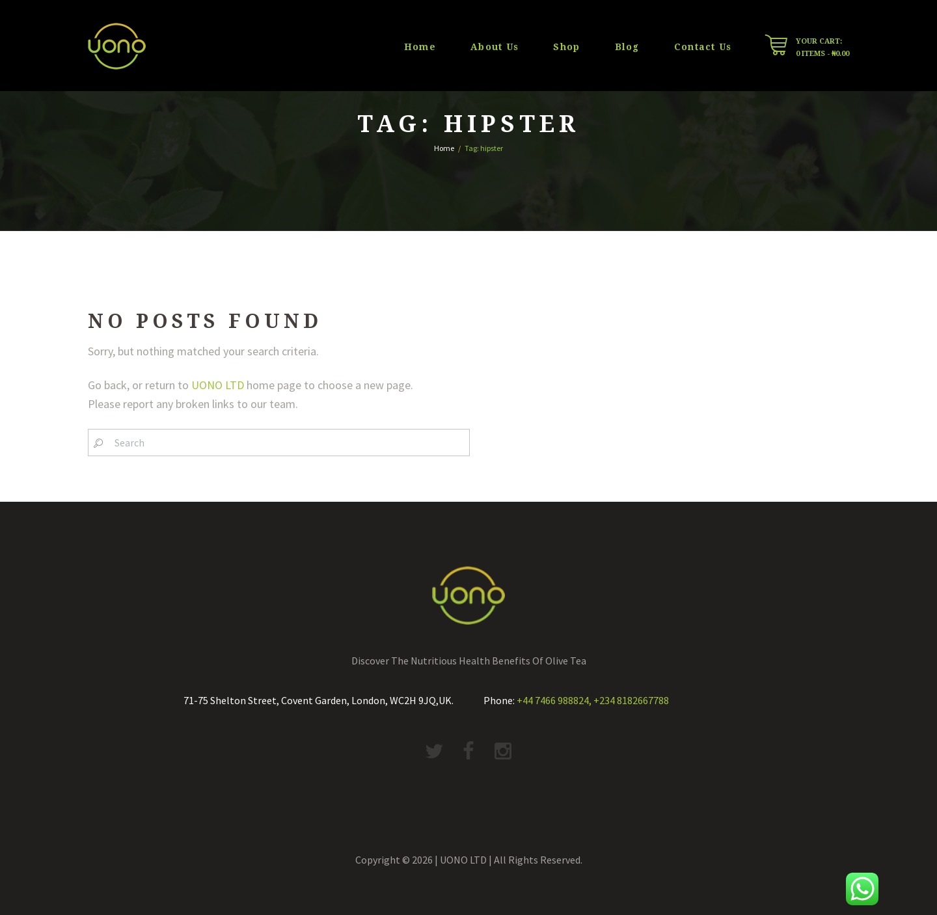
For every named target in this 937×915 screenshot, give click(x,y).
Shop (566, 47)
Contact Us (703, 47)
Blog (627, 47)
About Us (494, 47)
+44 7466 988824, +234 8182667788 (593, 700)
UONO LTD (217, 384)
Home (420, 47)
